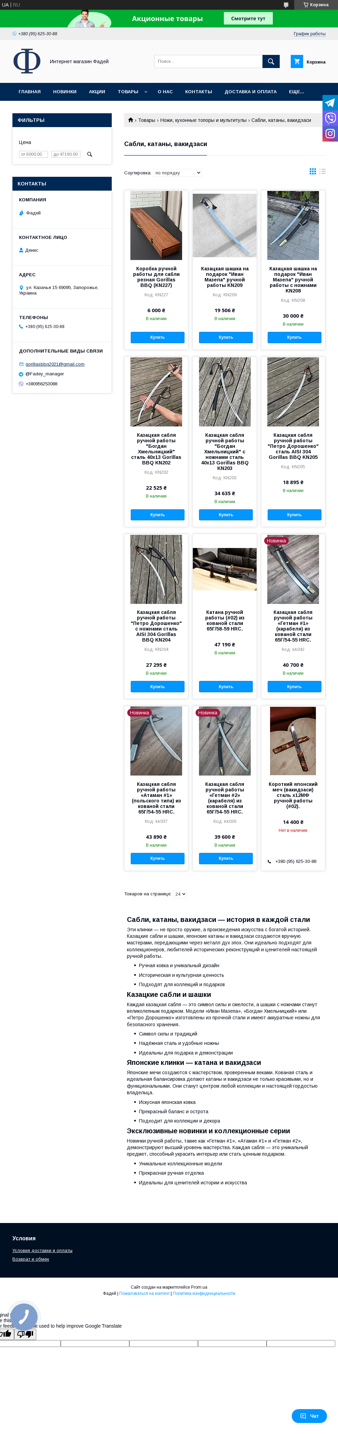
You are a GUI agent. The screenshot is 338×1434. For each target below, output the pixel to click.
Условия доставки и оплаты (42, 1250)
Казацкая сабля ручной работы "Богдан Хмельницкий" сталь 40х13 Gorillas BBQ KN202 (156, 448)
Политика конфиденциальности (204, 1293)
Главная (30, 91)
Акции (97, 91)
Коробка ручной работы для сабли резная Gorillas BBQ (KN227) (156, 277)
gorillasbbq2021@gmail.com (55, 364)
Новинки (65, 91)
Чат (309, 1416)
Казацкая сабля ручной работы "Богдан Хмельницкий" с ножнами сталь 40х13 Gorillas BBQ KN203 (225, 451)
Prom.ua (199, 1287)
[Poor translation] (25, 1334)
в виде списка (322, 173)
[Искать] (271, 61)
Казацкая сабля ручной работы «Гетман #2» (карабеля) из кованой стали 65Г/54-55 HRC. (224, 798)
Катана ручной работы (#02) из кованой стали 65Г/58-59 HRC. (225, 620)
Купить (157, 337)
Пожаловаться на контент (144, 1293)
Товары (128, 91)
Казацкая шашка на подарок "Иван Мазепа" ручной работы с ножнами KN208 (293, 279)
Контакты (198, 91)
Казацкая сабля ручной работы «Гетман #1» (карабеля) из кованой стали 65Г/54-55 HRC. (293, 626)
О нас (165, 91)
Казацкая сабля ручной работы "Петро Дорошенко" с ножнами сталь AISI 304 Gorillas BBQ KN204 (156, 626)
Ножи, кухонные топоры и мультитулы (203, 120)
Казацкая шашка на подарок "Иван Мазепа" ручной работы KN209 (225, 277)
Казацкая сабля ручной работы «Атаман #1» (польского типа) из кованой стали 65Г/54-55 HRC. (156, 798)
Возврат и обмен (30, 1259)
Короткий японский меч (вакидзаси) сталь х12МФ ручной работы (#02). (293, 795)
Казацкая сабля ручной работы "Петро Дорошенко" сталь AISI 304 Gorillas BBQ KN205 (293, 446)
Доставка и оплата (251, 91)
